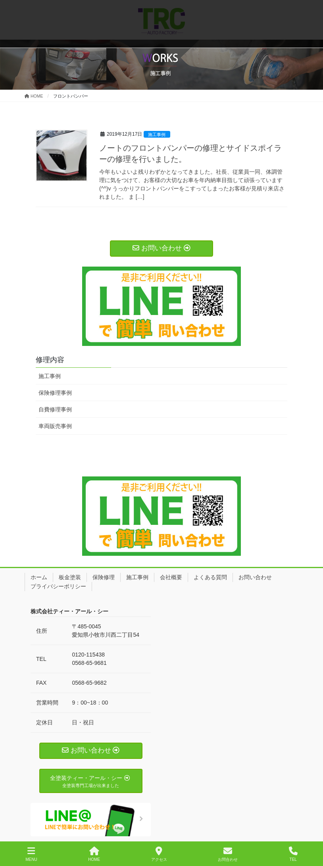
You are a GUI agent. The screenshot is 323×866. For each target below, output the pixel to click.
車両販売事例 (55, 426)
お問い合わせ (255, 577)
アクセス (159, 854)
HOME (94, 854)
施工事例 (156, 134)
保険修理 (103, 577)
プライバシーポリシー (58, 586)
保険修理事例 (55, 393)
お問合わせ (228, 854)
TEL (293, 854)
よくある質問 (210, 577)
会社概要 (171, 577)
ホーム (39, 577)
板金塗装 (70, 577)
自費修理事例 (55, 409)
